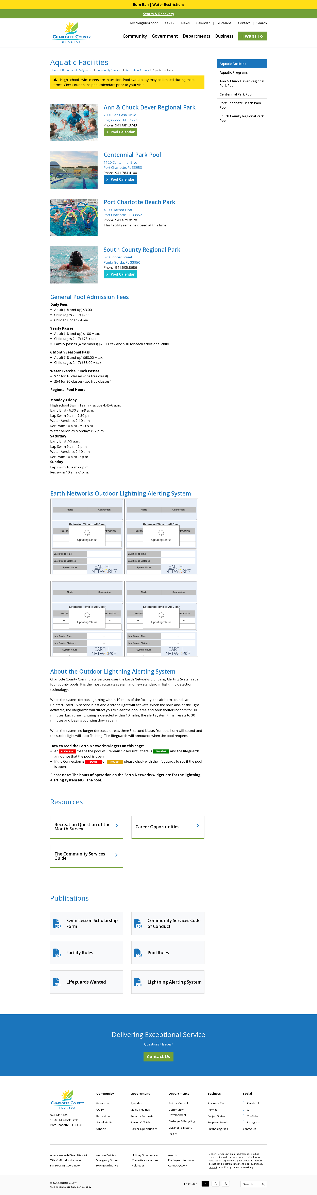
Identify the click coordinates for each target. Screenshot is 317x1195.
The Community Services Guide (79, 856)
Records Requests (142, 1116)
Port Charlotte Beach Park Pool (240, 105)
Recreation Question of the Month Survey (82, 827)
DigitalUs (72, 1186)
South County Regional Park (142, 249)
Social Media (104, 1122)
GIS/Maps (224, 23)
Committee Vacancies (145, 1160)
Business (224, 36)
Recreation (103, 1116)
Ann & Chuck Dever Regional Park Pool (242, 83)
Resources (103, 1103)
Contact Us (158, 1056)
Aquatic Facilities (233, 64)
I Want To (252, 36)
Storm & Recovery (158, 14)
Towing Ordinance (107, 1165)
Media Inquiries (140, 1109)
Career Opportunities (158, 827)
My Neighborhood (144, 23)
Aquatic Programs (234, 72)
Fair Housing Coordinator (65, 1165)
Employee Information (181, 1160)
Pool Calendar (120, 132)
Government (165, 36)
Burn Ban (141, 4)
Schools (101, 1129)
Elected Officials (140, 1122)
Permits (212, 1109)
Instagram (251, 1122)
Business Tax (216, 1103)
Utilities (173, 1134)
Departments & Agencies (77, 70)
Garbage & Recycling (182, 1121)
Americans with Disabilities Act (68, 1155)
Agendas (136, 1103)
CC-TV (169, 23)
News (185, 23)
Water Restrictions (168, 4)
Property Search (218, 1122)
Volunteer (138, 1165)
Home (54, 70)
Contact (244, 23)
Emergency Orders (107, 1160)
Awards (173, 1155)
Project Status (216, 1116)
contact (213, 1167)
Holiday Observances (145, 1155)
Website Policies (106, 1155)
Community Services (109, 70)
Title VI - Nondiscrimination (66, 1160)
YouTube (250, 1116)
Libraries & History (180, 1127)
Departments (196, 36)
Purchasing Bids (218, 1129)
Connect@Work (177, 1165)
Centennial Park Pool (132, 154)
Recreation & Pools (137, 70)
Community (135, 36)
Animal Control (178, 1103)
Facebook (251, 1103)
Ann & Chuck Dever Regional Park (150, 107)
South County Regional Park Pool (242, 118)
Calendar (203, 23)
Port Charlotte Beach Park (139, 202)
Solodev (86, 1186)
